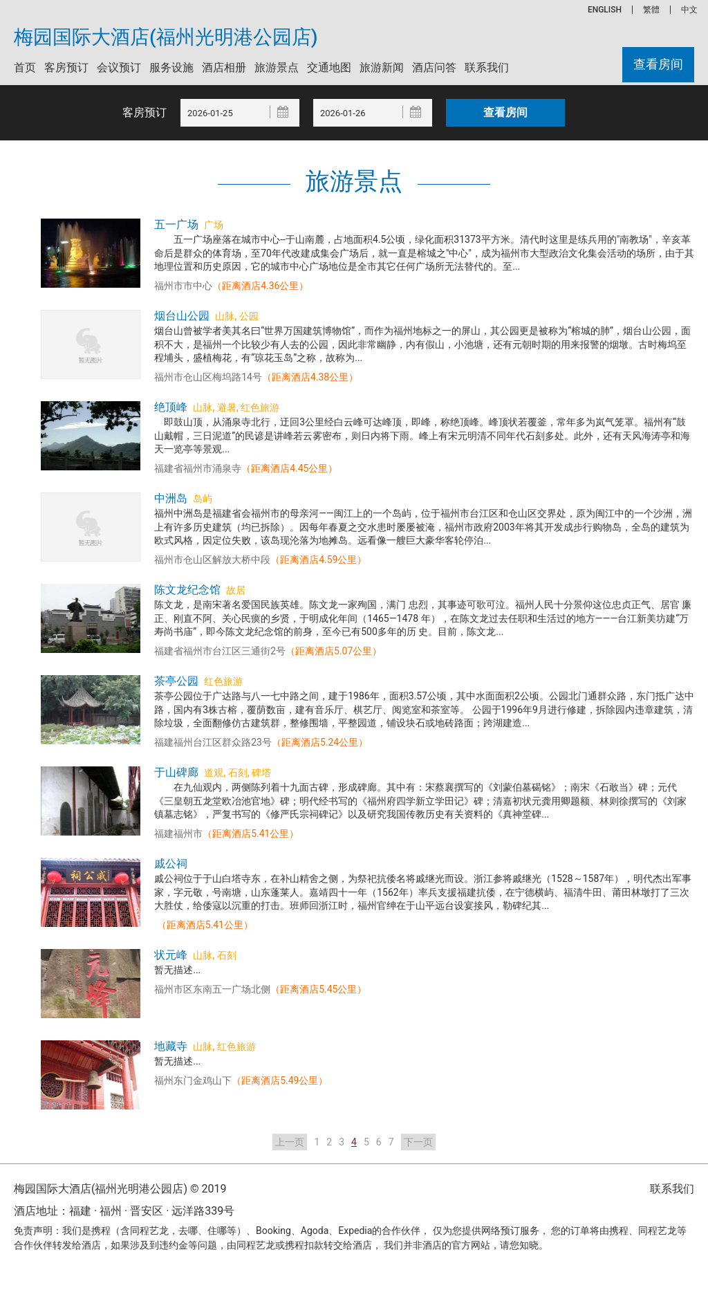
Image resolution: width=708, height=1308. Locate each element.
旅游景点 (276, 67)
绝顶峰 (170, 407)
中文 (689, 10)
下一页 (418, 1142)
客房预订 (66, 67)
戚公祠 (170, 863)
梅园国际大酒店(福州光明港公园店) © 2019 (120, 1188)
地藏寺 (170, 1046)
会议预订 (119, 67)
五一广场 (176, 224)
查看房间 (658, 64)
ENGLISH (605, 10)
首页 (25, 67)
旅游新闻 (382, 67)
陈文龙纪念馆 (187, 589)
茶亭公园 (176, 681)
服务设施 (171, 67)
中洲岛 (170, 498)
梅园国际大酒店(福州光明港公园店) (165, 37)
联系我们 (487, 67)
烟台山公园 (181, 315)
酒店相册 (224, 67)
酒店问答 (434, 67)
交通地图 (329, 67)
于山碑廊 (176, 772)
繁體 (651, 10)
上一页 (289, 1142)
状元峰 (170, 954)
